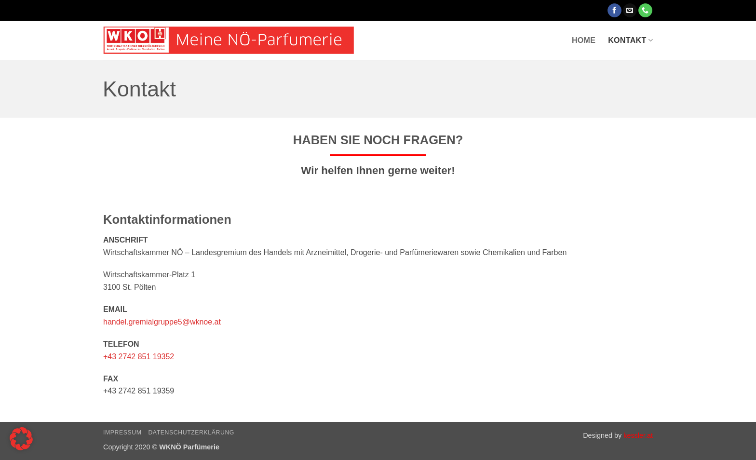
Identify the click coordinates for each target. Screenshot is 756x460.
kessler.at (638, 435)
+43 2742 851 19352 (138, 356)
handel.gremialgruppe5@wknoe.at (162, 322)
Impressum (122, 432)
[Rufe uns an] (645, 10)
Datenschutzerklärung (191, 432)
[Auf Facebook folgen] (614, 10)
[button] (21, 439)
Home (583, 40)
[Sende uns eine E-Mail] (630, 10)
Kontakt (630, 40)
